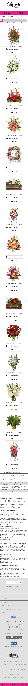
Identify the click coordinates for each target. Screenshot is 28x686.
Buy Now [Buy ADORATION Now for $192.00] (14, 112)
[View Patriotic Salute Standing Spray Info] (14, 214)
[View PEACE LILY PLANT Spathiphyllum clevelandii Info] (14, 421)
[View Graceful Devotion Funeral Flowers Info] (14, 65)
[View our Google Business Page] (15, 618)
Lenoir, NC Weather (7, 669)
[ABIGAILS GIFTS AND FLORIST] (14, 9)
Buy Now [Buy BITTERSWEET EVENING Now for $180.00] (14, 142)
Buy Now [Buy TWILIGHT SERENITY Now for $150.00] (14, 261)
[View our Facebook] (12, 618)
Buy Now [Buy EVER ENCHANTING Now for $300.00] (14, 172)
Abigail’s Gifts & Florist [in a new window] (14, 650)
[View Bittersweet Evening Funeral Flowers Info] (14, 124)
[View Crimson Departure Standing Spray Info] (14, 35)
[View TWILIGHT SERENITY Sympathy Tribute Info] (14, 243)
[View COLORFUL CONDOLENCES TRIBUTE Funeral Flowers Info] (14, 273)
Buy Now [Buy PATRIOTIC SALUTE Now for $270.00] (14, 231)
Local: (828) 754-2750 (14, 630)
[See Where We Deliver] (14, 591)
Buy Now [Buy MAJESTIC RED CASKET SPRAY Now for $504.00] (14, 320)
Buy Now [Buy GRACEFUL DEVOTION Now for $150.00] (14, 82)
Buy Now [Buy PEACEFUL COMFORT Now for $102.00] (14, 379)
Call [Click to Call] (4, 685)
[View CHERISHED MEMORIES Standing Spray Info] (14, 451)
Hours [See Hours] (23, 685)
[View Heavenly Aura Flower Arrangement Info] (14, 392)
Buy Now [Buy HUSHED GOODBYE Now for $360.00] (14, 201)
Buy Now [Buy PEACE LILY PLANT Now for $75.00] (14, 439)
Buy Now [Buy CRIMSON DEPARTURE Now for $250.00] (14, 53)
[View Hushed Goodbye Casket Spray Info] (14, 184)
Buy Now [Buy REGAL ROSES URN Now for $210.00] (14, 350)
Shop (7, 13)
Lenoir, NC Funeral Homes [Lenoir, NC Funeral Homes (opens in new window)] (10, 661)
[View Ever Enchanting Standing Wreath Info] (14, 154)
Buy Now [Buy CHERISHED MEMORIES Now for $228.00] (14, 468)
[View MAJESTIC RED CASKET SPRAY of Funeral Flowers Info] (14, 303)
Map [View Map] (14, 685)
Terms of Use (14, 680)
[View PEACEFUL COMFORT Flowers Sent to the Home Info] (14, 362)
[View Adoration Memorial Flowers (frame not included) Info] (14, 95)
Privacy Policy (7, 677)
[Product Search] (14, 582)
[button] (14, 643)
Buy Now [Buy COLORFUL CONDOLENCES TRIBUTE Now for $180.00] (14, 290)
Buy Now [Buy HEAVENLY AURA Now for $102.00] (14, 409)
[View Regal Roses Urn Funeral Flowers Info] (14, 332)
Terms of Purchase (18, 677)
